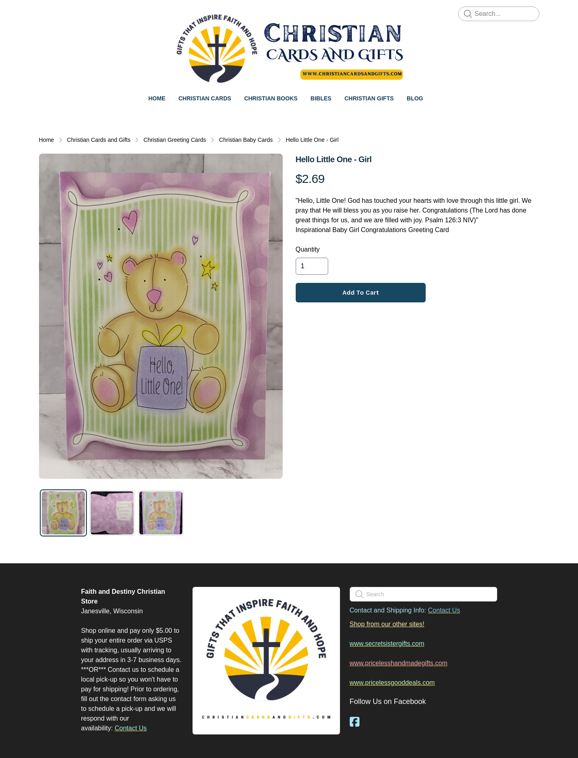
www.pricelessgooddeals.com (392, 682)
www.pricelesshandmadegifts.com (399, 663)
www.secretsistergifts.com (387, 643)
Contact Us (131, 728)
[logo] (289, 47)
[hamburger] (45, 13)
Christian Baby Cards (246, 140)
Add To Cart (360, 292)
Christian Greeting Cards (174, 140)
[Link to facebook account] (354, 721)
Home (46, 140)
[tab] (63, 513)
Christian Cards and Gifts (98, 140)
